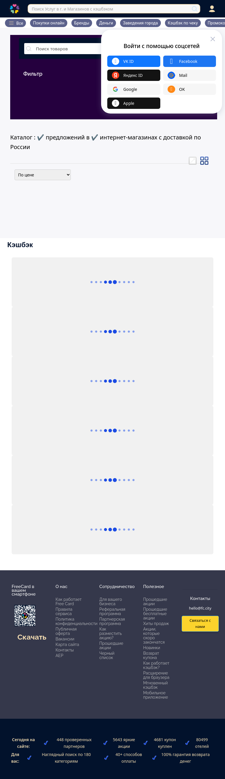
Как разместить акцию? (110, 633)
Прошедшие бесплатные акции (155, 613)
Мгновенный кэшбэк (155, 685)
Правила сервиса (63, 611)
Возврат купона (151, 655)
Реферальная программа (112, 611)
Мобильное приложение (155, 695)
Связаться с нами (200, 623)
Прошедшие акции (111, 645)
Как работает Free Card (68, 601)
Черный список (107, 655)
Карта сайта (67, 644)
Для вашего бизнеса (110, 601)
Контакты (64, 650)
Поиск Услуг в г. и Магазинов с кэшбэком (72, 9)
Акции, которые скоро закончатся (154, 636)
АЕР (59, 655)
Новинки (151, 647)
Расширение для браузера (156, 675)
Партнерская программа (112, 621)
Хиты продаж (156, 623)
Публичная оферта (66, 631)
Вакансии (64, 639)
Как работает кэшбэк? (156, 665)
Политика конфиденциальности (76, 621)
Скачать (31, 637)
